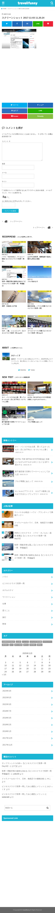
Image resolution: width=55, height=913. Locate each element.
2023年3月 (6, 691)
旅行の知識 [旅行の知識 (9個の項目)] (18, 645)
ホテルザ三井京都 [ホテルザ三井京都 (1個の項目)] (35, 642)
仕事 (4, 604)
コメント (6, 141)
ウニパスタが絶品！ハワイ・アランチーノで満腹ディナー (33, 513)
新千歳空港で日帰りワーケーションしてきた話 (26, 473)
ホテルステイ (7, 590)
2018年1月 (6, 731)
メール (4, 173)
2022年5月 (6, 697)
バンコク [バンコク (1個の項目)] (25, 642)
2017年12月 (7, 738)
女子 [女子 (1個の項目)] (11, 645)
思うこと (6, 610)
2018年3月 (6, 718)
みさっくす (15, 355)
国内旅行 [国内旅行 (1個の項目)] (5, 645)
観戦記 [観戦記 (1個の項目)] (40, 645)
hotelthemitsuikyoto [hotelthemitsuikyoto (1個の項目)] (8, 642)
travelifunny (27, 3)
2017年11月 (7, 745)
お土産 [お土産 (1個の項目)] (18, 642)
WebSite (23, 370)
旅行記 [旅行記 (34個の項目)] (26, 645)
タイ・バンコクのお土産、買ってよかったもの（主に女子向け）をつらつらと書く (26, 449)
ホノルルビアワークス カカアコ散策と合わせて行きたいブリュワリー (26, 493)
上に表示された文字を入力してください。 (17, 201)
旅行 (4, 617)
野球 (4, 624)
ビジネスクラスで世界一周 (13, 583)
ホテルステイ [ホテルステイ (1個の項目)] (47, 642)
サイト (4, 181)
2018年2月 (6, 724)
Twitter (32, 370)
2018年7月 (6, 711)
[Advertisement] (27, 77)
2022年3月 (6, 704)
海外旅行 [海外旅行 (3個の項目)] (33, 645)
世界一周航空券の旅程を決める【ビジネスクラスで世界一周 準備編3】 (33, 556)
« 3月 (4, 675)
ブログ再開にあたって (22, 482)
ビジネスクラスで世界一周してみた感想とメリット (23, 786)
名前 (3, 164)
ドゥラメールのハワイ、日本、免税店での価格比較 (33, 524)
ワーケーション (8, 597)
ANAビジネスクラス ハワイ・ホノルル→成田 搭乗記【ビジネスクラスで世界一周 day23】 (32, 536)
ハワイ (5, 577)
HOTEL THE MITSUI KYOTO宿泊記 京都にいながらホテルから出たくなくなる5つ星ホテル (25, 462)
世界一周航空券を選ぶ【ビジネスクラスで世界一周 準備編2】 (33, 546)
